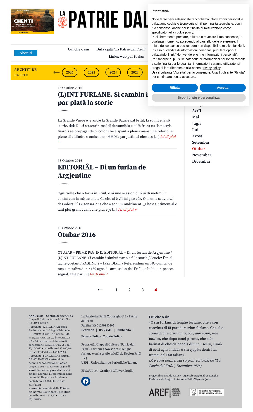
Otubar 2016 (77, 235)
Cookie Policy (112, 336)
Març (197, 104)
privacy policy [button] (211, 370)
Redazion (87, 330)
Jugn (196, 123)
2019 (221, 72)
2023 (134, 72)
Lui (195, 129)
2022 (156, 72)
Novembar (201, 155)
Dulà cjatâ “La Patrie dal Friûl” (121, 49)
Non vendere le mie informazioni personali (206, 357)
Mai (195, 117)
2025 (91, 72)
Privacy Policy (91, 336)
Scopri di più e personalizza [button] (199, 399)
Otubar (198, 148)
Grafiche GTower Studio (117, 371)
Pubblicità (124, 330)
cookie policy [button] (184, 334)
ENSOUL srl (89, 371)
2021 (178, 72)
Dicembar (201, 161)
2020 (200, 72)
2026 (69, 72)
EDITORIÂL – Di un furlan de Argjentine (102, 171)
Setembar (201, 142)
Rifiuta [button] (175, 390)
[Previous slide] (56, 72)
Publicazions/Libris (169, 49)
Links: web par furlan (126, 56)
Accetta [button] (223, 390)
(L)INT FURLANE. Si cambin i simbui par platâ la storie (114, 98)
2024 (113, 72)
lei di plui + (127, 209)
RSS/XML (105, 330)
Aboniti (26, 53)
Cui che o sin (78, 49)
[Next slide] (235, 72)
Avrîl (196, 110)
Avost (197, 136)
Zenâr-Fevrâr (204, 98)
